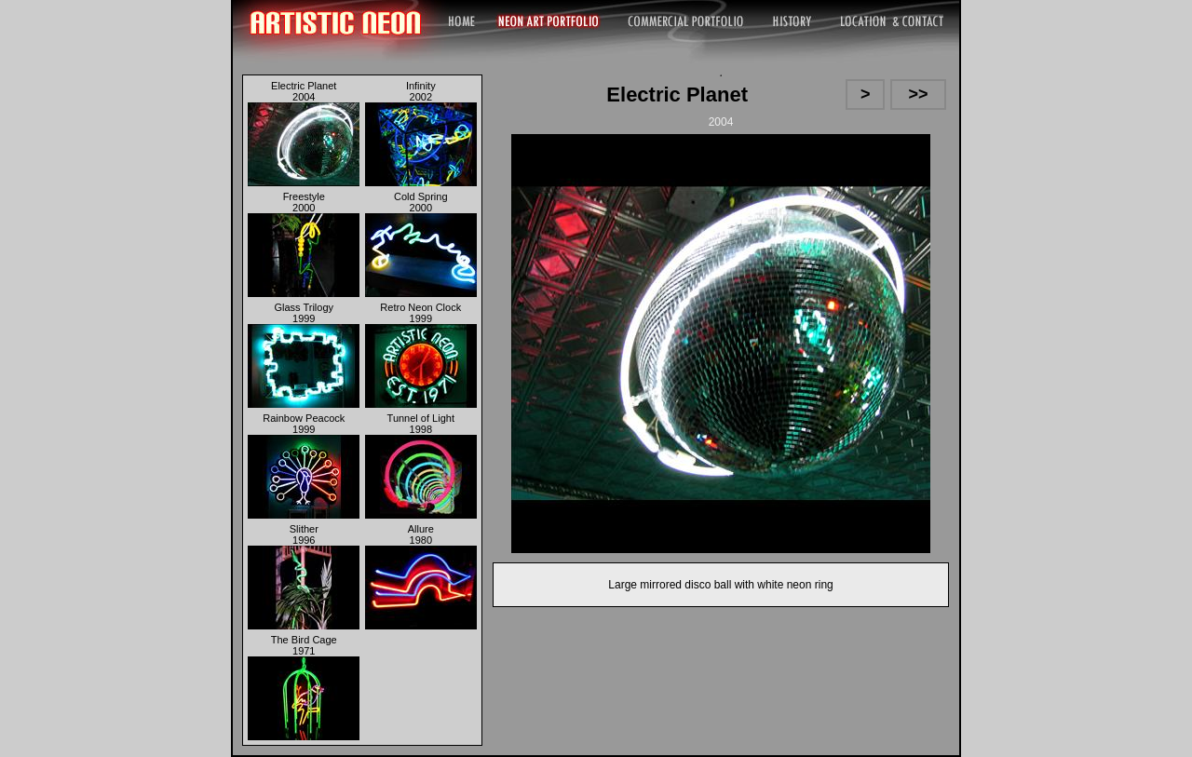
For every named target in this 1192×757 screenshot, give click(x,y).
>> (918, 94)
